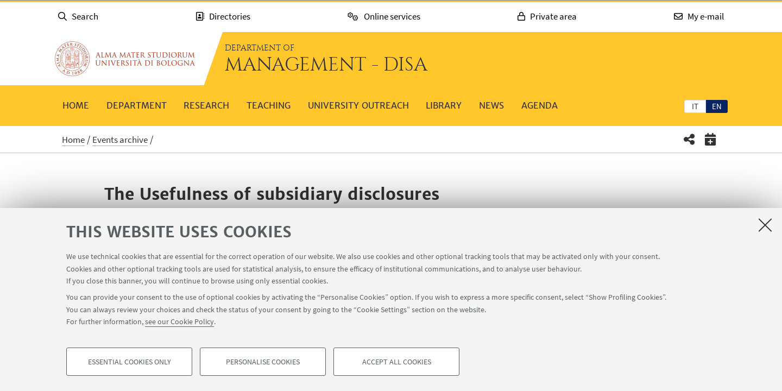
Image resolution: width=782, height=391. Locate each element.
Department (136, 105)
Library (444, 105)
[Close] (765, 225)
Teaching (269, 105)
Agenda (539, 105)
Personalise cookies (263, 362)
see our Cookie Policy (179, 321)
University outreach (358, 105)
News (491, 105)
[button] (689, 139)
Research (206, 105)
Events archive (120, 140)
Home (75, 105)
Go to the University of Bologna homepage (124, 58)
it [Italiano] (695, 106)
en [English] (717, 106)
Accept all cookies (396, 362)
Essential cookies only (129, 362)
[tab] (695, 105)
